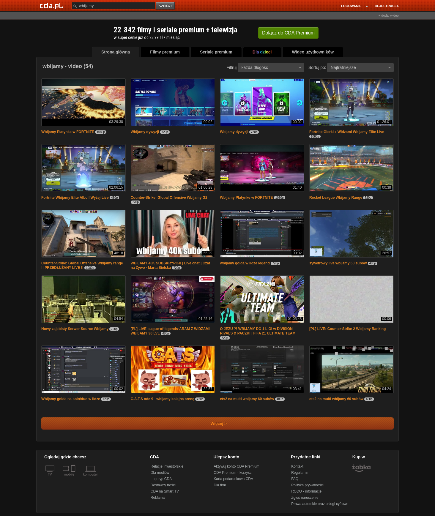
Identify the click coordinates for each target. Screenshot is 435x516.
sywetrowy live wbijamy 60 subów (338, 263)
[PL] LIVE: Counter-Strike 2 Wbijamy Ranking (347, 329)
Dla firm (220, 485)
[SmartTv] (74, 478)
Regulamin (299, 473)
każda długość (271, 67)
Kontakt (297, 466)
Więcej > (214, 423)
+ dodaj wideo (389, 15)
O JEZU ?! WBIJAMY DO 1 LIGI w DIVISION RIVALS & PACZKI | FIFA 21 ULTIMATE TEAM (257, 331)
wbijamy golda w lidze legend (244, 263)
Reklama (158, 498)
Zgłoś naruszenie (304, 498)
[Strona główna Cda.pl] (52, 5)
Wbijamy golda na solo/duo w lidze (70, 399)
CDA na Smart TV (165, 491)
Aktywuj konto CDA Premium (236, 466)
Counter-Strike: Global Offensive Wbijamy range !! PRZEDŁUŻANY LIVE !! (82, 265)
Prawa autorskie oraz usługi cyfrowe (319, 504)
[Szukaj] (113, 6)
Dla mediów (160, 473)
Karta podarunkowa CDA (233, 479)
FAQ (294, 479)
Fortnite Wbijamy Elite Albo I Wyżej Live (75, 197)
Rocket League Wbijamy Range (335, 197)
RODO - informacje (306, 491)
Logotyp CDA (161, 479)
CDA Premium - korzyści (233, 473)
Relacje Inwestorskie (167, 466)
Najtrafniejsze (361, 67)
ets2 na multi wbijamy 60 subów (247, 399)
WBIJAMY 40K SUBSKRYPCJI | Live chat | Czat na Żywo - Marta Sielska (170, 265)
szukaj (166, 6)
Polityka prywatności (307, 485)
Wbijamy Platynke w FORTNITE (67, 132)
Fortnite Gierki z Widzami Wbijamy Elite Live (346, 132)
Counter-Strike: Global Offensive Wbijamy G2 (169, 197)
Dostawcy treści (163, 485)
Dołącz (288, 32)
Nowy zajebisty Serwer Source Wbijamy (74, 329)
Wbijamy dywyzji (145, 132)
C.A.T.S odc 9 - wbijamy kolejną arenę (162, 399)
